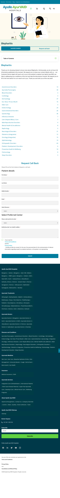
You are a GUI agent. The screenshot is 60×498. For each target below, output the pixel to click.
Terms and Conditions (10, 241)
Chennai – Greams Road (18, 282)
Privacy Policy (8, 245)
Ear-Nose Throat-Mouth (17, 339)
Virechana (4, 309)
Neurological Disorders (29, 344)
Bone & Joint (5, 365)
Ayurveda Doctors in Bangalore (10, 318)
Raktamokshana (15, 306)
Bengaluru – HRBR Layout (9, 276)
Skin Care (4, 359)
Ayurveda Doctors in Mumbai (23, 327)
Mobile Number (5, 191)
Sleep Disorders (19, 350)
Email (3, 199)
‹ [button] (59, 351)
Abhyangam (5, 297)
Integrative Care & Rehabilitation (23, 2)
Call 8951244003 (16, 48)
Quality (14, 404)
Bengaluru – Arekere (22, 276)
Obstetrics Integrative (17, 347)
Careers (4, 404)
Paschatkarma (11, 303)
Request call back (44, 48)
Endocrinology (5, 339)
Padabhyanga (26, 300)
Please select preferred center (9, 219)
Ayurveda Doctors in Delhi (13, 321)
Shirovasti (26, 303)
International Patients (27, 383)
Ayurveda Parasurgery (8, 336)
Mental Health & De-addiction (42, 341)
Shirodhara (19, 303)
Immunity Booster (15, 362)
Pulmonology (45, 347)
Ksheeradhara (27, 297)
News (9, 404)
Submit (30, 256)
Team (28, 404)
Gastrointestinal (36, 339)
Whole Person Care (20, 389)
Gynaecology (44, 339)
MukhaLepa (5, 300)
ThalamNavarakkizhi (26, 306)
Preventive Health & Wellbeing (32, 347)
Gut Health (12, 365)
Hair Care (10, 359)
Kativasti (27, 309)
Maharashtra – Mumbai (15, 288)
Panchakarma (17, 300)
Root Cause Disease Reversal (10, 386)
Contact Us (18, 401)
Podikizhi (4, 303)
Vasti (15, 309)
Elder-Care (27, 339)
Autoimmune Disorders (21, 336)
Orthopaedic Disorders (43, 344)
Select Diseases (5, 207)
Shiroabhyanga (6, 306)
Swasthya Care (9, 389)
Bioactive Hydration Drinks (21, 359)
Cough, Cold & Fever (26, 362)
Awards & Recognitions (8, 401)
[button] (56, 58)
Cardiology (42, 336)
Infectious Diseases (13, 341)
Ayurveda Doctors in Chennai (18, 324)
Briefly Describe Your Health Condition (11, 227)
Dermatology (49, 336)
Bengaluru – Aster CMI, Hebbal (22, 273)
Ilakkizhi (20, 297)
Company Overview (28, 401)
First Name (4, 175)
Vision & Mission (22, 404)
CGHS (14, 374)
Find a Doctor (9, 2)
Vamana (10, 309)
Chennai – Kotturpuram (15, 285)
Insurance (3, 2)
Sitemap (4, 413)
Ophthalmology (6, 347)
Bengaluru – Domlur (7, 273)
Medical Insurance (7, 374)
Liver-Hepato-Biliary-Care (26, 341)
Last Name (4, 183)
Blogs (14, 2)
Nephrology (19, 344)
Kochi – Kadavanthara (14, 279)
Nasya (11, 300)
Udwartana (20, 309)
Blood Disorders (33, 336)
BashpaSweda (13, 297)
